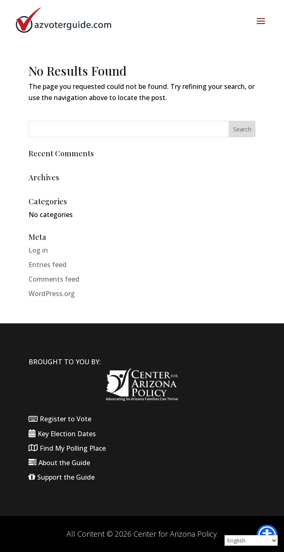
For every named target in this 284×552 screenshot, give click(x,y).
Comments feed (54, 279)
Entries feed (48, 264)
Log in (38, 250)
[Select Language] (251, 540)
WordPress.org (52, 293)
